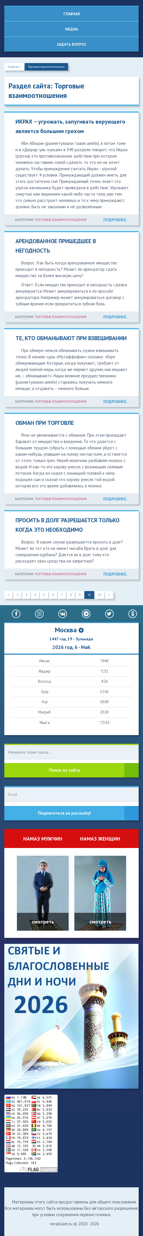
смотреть (43, 921)
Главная (71, 14)
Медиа (71, 29)
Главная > (14, 67)
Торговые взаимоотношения (46, 67)
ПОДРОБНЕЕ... (116, 219)
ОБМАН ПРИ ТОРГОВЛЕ (45, 423)
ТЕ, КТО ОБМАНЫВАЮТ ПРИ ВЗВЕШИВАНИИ (71, 338)
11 (99, 595)
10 (89, 595)
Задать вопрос (71, 44)
